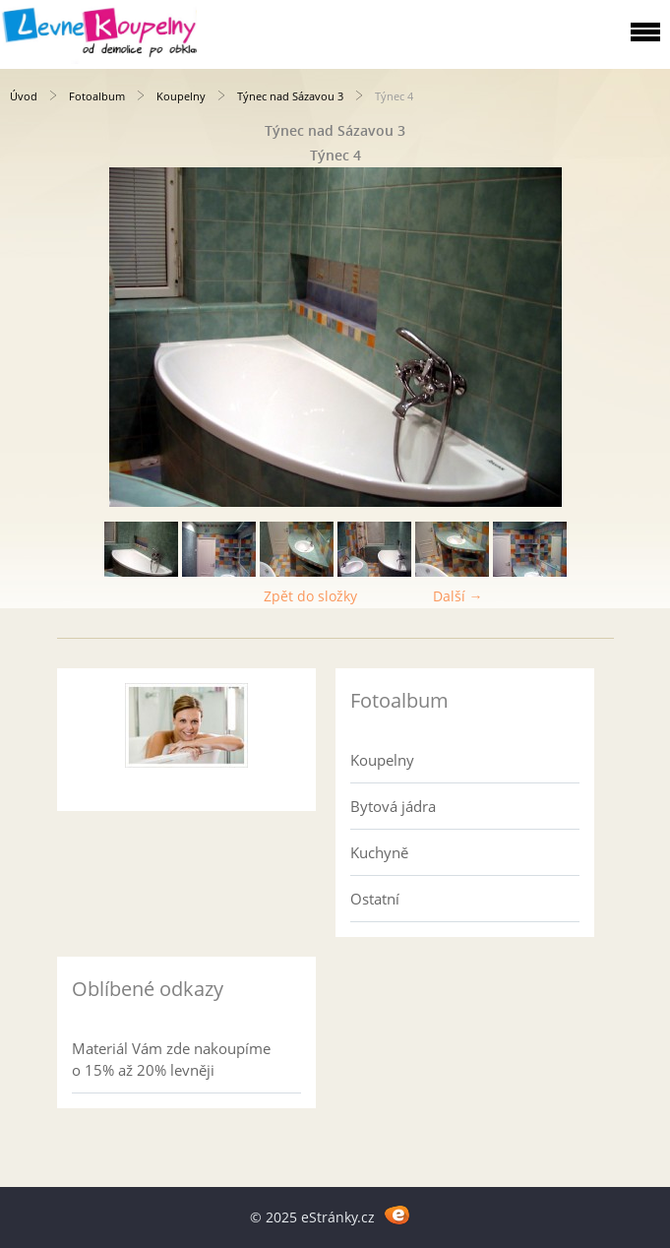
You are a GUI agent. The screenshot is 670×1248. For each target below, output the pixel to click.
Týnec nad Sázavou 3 (290, 96)
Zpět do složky (310, 596)
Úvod (23, 96)
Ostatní (374, 898)
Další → (458, 596)
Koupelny (181, 96)
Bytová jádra (393, 806)
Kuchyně (379, 852)
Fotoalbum (97, 96)
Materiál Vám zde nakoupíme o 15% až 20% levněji (171, 1059)
